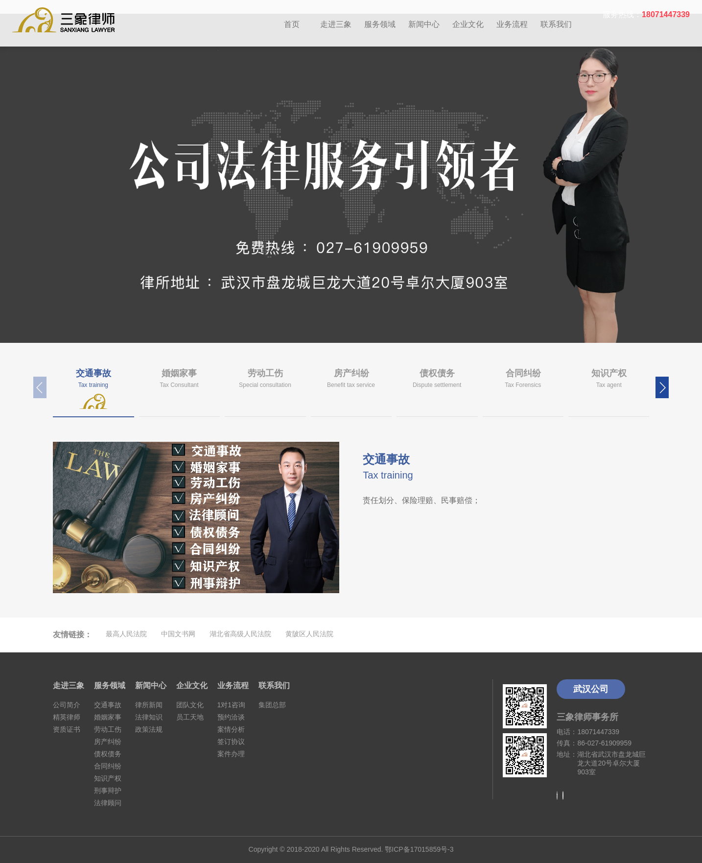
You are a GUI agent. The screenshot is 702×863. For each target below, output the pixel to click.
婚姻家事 (107, 717)
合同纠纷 (107, 766)
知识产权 (107, 778)
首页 (292, 24)
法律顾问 (107, 803)
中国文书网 (178, 634)
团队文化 (190, 705)
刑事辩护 (107, 790)
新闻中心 (424, 24)
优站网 (358, 634)
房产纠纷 (107, 741)
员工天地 (190, 717)
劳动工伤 (107, 729)
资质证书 (66, 729)
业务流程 (512, 24)
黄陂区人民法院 (309, 634)
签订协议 (231, 741)
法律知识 (149, 717)
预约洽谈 (231, 717)
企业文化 (468, 24)
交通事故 (107, 705)
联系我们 (556, 24)
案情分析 (231, 729)
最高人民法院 (126, 634)
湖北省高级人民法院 (240, 634)
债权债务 (107, 754)
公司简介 (66, 705)
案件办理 (231, 754)
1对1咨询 (231, 705)
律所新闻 (149, 705)
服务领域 (380, 24)
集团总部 (272, 705)
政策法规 (149, 729)
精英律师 (66, 717)
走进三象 (335, 24)
